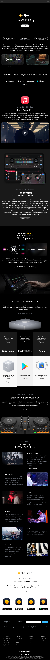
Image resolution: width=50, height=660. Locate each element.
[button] (25, 218)
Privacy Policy (30, 656)
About (31, 638)
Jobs (31, 640)
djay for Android (6, 644)
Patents (40, 656)
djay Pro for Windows (7, 640)
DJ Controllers (19, 638)
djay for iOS (6, 642)
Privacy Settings (36, 656)
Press (31, 644)
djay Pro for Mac (6, 638)
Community (43, 642)
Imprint (25, 656)
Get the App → (25, 25)
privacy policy (37, 627)
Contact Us (43, 638)
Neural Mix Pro (6, 647)
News (31, 642)
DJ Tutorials (19, 644)
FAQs (43, 640)
